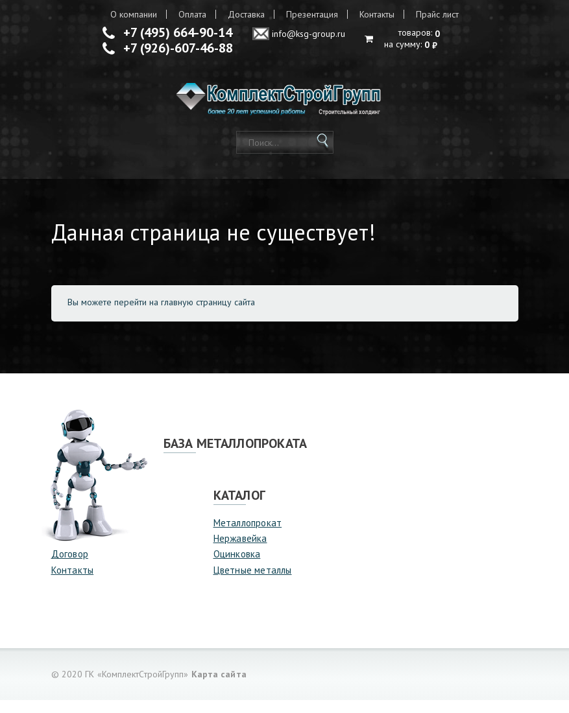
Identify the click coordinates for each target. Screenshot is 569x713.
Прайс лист (437, 14)
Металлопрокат (247, 535)
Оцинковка (237, 567)
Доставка (246, 14)
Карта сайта (219, 687)
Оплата (192, 14)
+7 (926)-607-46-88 (178, 48)
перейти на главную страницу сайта (184, 314)
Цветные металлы (252, 582)
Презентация (312, 14)
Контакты (376, 14)
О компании (133, 14)
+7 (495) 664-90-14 (177, 32)
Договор (69, 567)
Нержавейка (240, 550)
